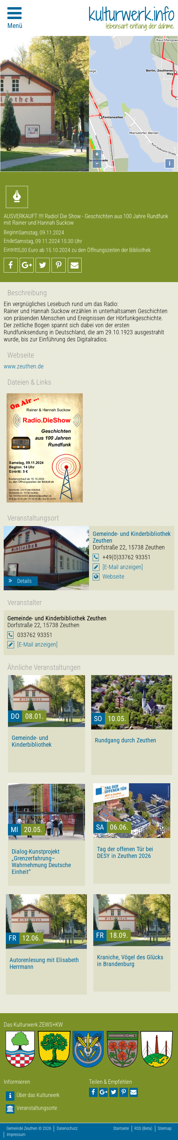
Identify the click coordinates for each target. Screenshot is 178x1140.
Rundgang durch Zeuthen (125, 740)
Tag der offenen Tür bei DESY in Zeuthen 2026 (125, 852)
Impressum (16, 1134)
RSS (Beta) (143, 1128)
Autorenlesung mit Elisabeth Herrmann (44, 963)
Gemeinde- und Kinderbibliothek (32, 741)
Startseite (121, 1128)
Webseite (113, 576)
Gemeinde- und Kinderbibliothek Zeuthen (132, 537)
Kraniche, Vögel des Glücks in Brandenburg (130, 960)
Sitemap (165, 1128)
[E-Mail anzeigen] (123, 567)
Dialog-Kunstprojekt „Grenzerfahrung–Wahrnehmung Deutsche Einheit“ (41, 861)
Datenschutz (67, 1128)
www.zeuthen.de (24, 366)
